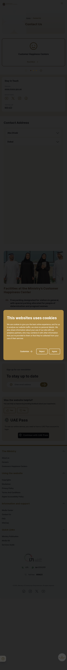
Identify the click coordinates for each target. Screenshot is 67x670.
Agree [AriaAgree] (54, 351)
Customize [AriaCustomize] (26, 351)
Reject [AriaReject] (42, 351)
